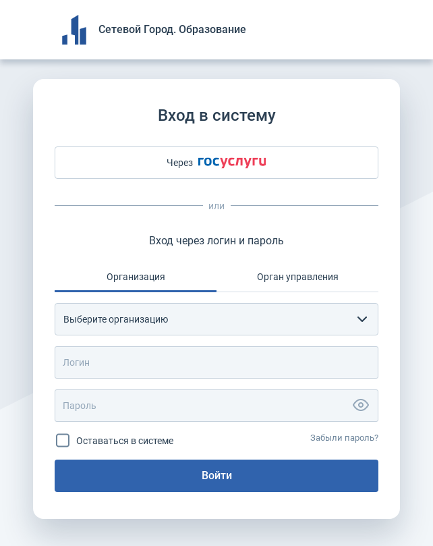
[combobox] (216, 319)
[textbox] (204, 319)
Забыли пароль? (344, 438)
